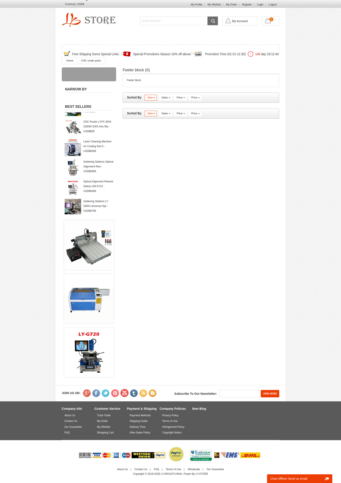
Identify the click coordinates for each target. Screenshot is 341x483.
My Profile (196, 4)
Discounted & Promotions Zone (123, 45)
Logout (273, 4)
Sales (165, 97)
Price (181, 97)
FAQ (188, 45)
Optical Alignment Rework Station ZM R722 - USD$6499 (98, 188)
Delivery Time (137, 426)
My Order (231, 4)
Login (260, 4)
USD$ (80, 4)
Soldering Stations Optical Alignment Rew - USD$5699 (98, 168)
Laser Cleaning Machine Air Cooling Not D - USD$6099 (97, 148)
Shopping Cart (257, 45)
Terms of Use (170, 421)
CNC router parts (91, 60)
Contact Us (210, 45)
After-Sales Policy (140, 432)
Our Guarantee (73, 426)
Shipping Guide (138, 421)
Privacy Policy (170, 415)
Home (85, 45)
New (151, 97)
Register (247, 4)
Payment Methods (140, 415)
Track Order (166, 45)
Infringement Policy (173, 426)
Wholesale (194, 469)
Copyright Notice (172, 432)
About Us (69, 415)
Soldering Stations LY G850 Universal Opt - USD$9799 (95, 207)
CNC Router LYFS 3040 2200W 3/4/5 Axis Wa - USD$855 (97, 128)
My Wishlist (214, 4)
